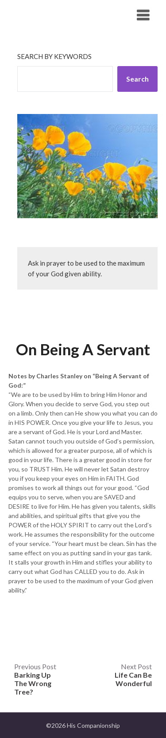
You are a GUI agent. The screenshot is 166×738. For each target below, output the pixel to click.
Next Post (133, 674)
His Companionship (57, 15)
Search (137, 79)
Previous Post (35, 679)
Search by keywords (54, 56)
